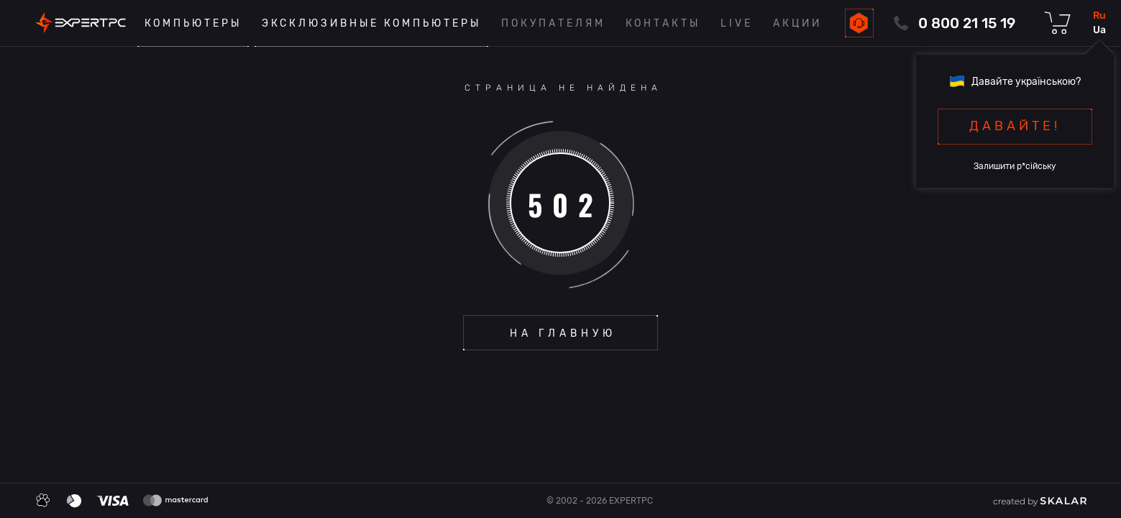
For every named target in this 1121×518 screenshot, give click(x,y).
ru (1099, 15)
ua (1099, 30)
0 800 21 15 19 (966, 23)
